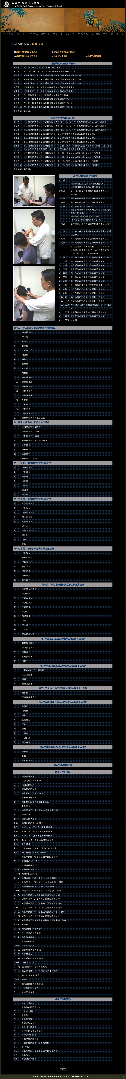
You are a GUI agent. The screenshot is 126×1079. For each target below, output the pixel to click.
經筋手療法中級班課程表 (64, 52)
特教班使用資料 (60, 56)
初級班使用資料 (94, 56)
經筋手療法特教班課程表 (26, 56)
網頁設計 (4, 1077)
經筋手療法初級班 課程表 (63, 63)
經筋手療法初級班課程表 (26, 52)
